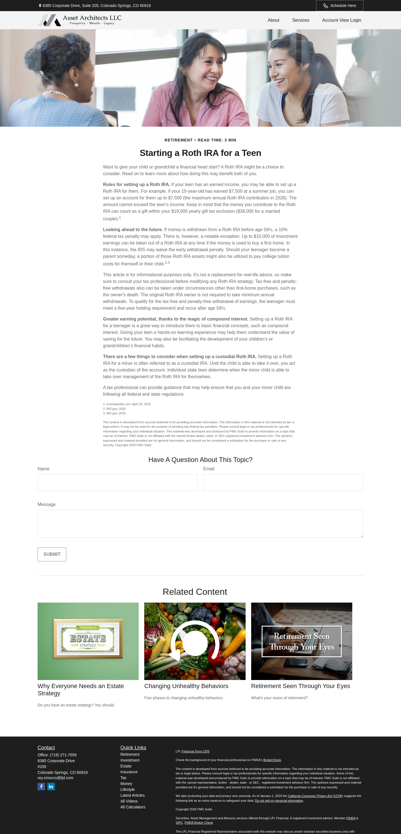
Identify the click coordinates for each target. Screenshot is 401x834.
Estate (126, 766)
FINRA (350, 818)
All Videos (129, 801)
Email (208, 468)
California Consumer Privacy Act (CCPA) (315, 796)
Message (47, 504)
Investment (130, 760)
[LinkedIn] (51, 786)
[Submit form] (52, 554)
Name (44, 468)
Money (126, 783)
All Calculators (133, 807)
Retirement (130, 754)
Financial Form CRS (195, 751)
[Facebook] (41, 786)
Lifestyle (128, 789)
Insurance (129, 772)
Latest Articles (133, 795)
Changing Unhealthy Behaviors (186, 686)
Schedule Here (339, 5)
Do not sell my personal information (279, 800)
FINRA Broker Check (199, 822)
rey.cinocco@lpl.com (55, 778)
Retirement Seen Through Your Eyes (300, 686)
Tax (124, 778)
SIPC (179, 822)
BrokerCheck (272, 760)
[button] (273, 20)
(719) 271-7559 (63, 755)
